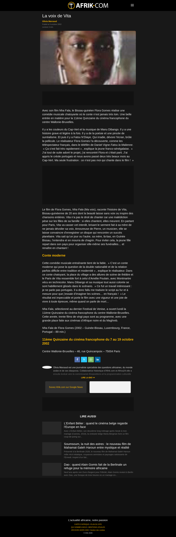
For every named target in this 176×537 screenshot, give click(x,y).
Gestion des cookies (97, 530)
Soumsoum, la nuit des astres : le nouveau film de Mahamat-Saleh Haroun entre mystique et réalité (97, 445)
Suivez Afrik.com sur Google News (66, 387)
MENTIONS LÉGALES (96, 527)
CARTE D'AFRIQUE (81, 524)
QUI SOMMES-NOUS (79, 527)
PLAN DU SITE (96, 524)
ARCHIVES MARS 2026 (80, 530)
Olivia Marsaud (49, 21)
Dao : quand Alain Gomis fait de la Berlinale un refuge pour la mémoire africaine (95, 466)
